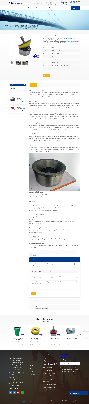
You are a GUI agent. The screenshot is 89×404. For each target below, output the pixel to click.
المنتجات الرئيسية (18, 7)
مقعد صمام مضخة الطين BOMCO (48, 253)
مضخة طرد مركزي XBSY (49, 364)
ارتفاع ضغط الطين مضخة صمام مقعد (35, 253)
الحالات (35, 7)
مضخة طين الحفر (47, 367)
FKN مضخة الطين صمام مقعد (59, 253)
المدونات (41, 7)
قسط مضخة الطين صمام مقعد (39, 271)
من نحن (32, 365)
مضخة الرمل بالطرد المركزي (48, 360)
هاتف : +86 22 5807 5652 (18, 374)
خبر (31, 368)
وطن (31, 358)
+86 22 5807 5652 (38, 4)
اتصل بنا (48, 7)
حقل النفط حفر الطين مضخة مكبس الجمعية (35, 339)
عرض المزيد (19, 101)
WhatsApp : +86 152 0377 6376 (18, 384)
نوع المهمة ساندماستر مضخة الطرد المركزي (20, 108)
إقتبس (76, 8)
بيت (11, 7)
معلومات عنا (28, 7)
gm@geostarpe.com (53, 4)
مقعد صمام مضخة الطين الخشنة (69, 253)
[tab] (33, 85)
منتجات (32, 362)
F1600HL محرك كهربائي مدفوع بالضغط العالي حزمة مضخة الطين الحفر (20, 99)
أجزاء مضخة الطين (65, 31)
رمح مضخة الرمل (47, 370)
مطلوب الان (46, 75)
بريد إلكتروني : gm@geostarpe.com (18, 379)
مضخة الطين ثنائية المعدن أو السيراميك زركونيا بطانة (17, 339)
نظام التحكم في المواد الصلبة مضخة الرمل (48, 389)
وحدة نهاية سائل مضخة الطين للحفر (71, 339)
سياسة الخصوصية (17, 401)
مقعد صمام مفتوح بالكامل (33, 255)
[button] (81, 335)
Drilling (12, 89)
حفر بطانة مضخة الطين (49, 384)
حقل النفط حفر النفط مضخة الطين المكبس (48, 375)
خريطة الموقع (34, 377)
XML (11, 401)
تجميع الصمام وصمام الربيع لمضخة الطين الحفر (53, 339)
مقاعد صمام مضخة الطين (70, 41)
